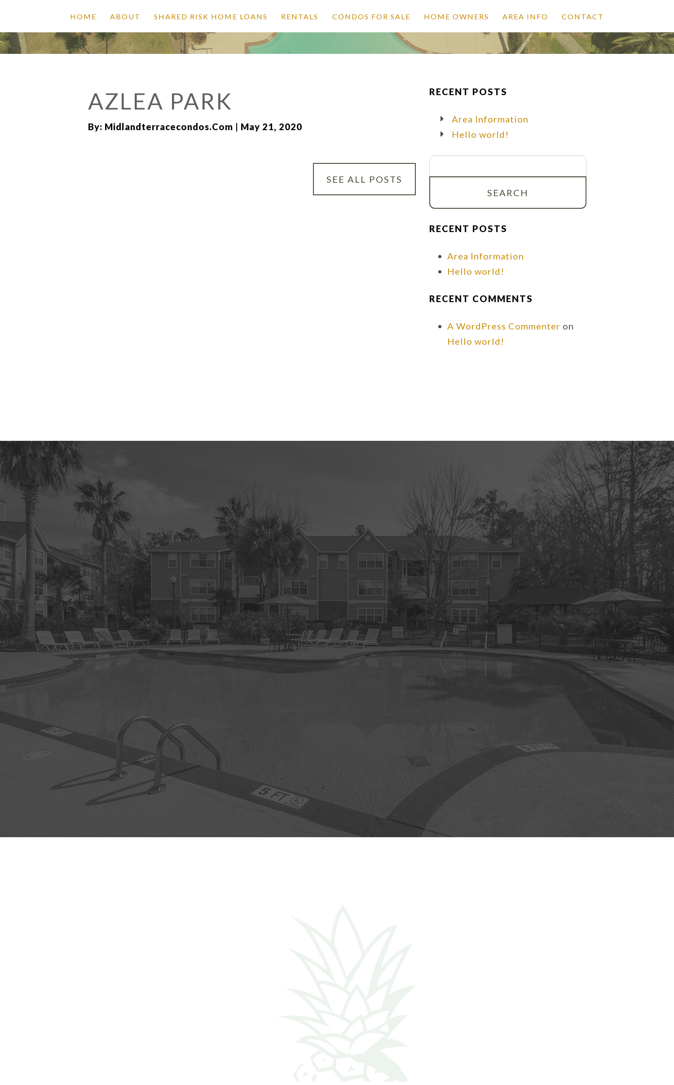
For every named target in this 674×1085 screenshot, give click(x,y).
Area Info (525, 16)
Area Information (490, 119)
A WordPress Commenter (503, 326)
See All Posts (364, 179)
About (125, 16)
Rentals (299, 16)
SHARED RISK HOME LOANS (211, 16)
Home (83, 16)
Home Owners (456, 16)
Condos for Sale (371, 16)
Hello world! (480, 134)
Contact (583, 16)
